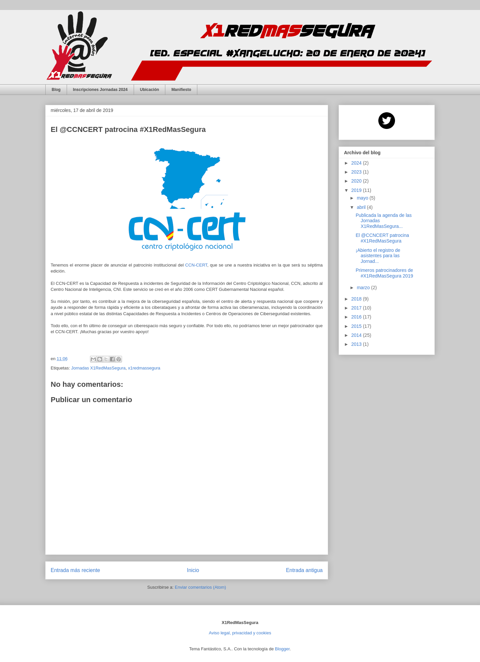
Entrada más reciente (75, 570)
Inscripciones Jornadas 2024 (100, 89)
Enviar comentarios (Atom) (200, 587)
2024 (357, 163)
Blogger (282, 648)
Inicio (193, 570)
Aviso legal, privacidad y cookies (240, 632)
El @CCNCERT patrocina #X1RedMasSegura (382, 238)
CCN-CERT (196, 265)
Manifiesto (181, 89)
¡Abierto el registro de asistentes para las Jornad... (378, 256)
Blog (56, 89)
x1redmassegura (144, 367)
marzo (364, 287)
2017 (357, 308)
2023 (357, 172)
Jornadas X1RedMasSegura (98, 367)
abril (362, 207)
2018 (357, 299)
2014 (357, 335)
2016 (357, 317)
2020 (357, 181)
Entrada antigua (304, 570)
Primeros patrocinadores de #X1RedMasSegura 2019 (384, 273)
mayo (363, 198)
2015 (357, 326)
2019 (357, 190)
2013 (357, 344)
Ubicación (149, 89)
